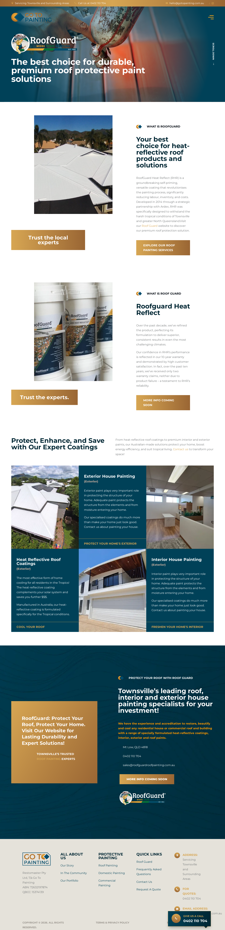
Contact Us (144, 882)
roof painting (49, 759)
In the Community (73, 873)
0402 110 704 (192, 898)
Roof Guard (150, 225)
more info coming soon (147, 779)
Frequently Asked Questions (149, 872)
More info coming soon (158, 403)
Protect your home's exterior (110, 543)
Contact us (180, 449)
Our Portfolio (69, 880)
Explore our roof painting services (159, 248)
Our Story (67, 865)
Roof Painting (108, 865)
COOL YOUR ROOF (31, 627)
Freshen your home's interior (177, 627)
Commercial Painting (106, 883)
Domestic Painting (111, 873)
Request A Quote (148, 889)
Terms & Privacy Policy (112, 922)
